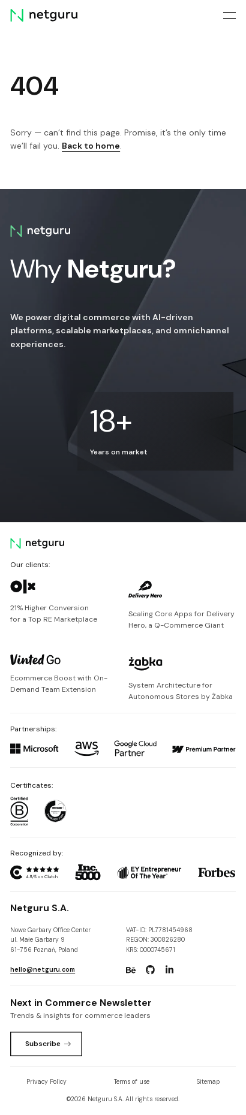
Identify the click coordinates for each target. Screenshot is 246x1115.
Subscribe (48, 1043)
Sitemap (208, 1082)
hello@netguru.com (42, 970)
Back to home (91, 145)
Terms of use (131, 1082)
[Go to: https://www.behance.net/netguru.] (131, 970)
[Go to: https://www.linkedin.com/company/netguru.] (170, 970)
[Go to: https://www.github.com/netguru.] (150, 970)
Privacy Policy (46, 1082)
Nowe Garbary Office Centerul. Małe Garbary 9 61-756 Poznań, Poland (50, 940)
